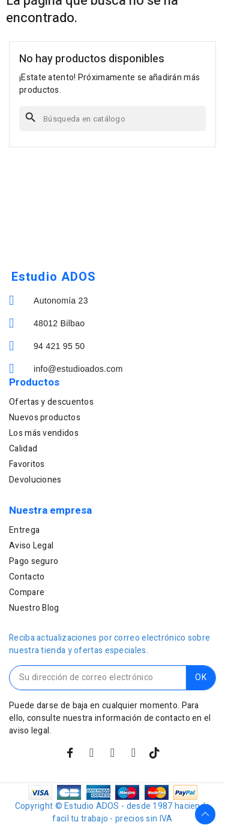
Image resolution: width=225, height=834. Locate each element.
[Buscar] (112, 118)
